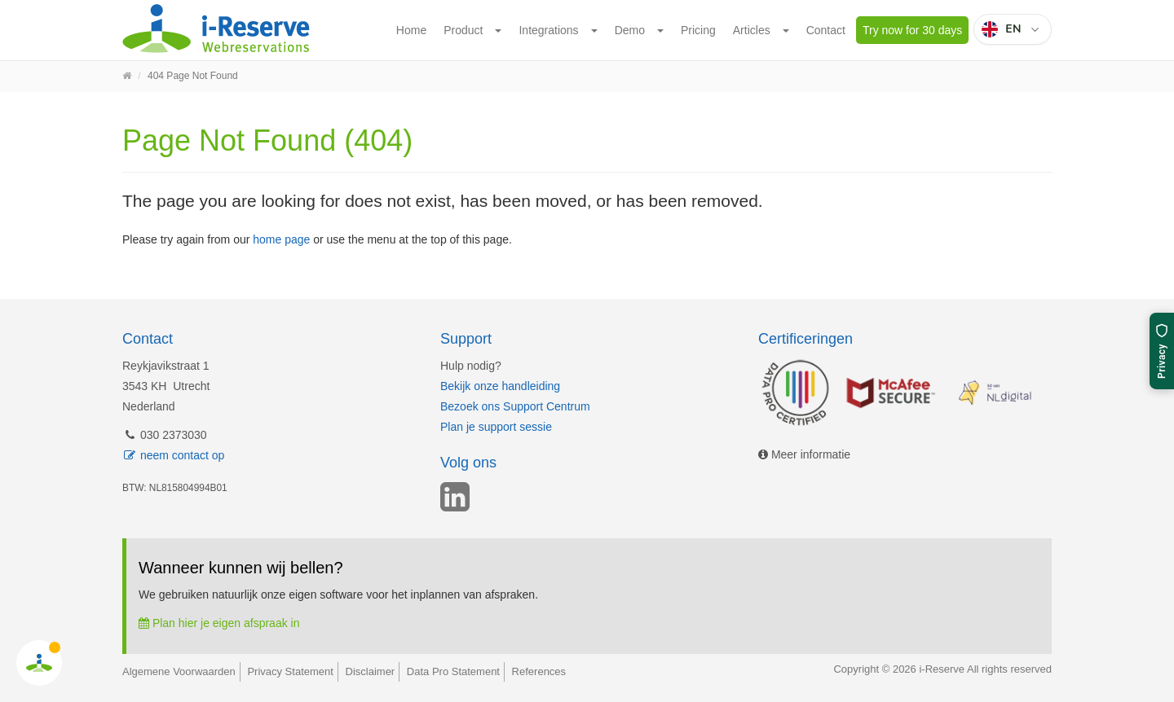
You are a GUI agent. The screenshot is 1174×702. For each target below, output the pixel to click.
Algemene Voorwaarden (179, 671)
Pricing (698, 30)
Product (463, 30)
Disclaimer (370, 671)
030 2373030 (164, 434)
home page (281, 239)
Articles (751, 30)
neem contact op (173, 455)
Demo (630, 30)
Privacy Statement (290, 671)
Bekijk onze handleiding (500, 386)
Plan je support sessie (496, 426)
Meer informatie (804, 454)
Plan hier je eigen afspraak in (219, 623)
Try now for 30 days (912, 30)
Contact (825, 30)
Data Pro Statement (453, 671)
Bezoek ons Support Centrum (515, 406)
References (539, 671)
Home (411, 30)
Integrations (548, 30)
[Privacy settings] (1162, 351)
